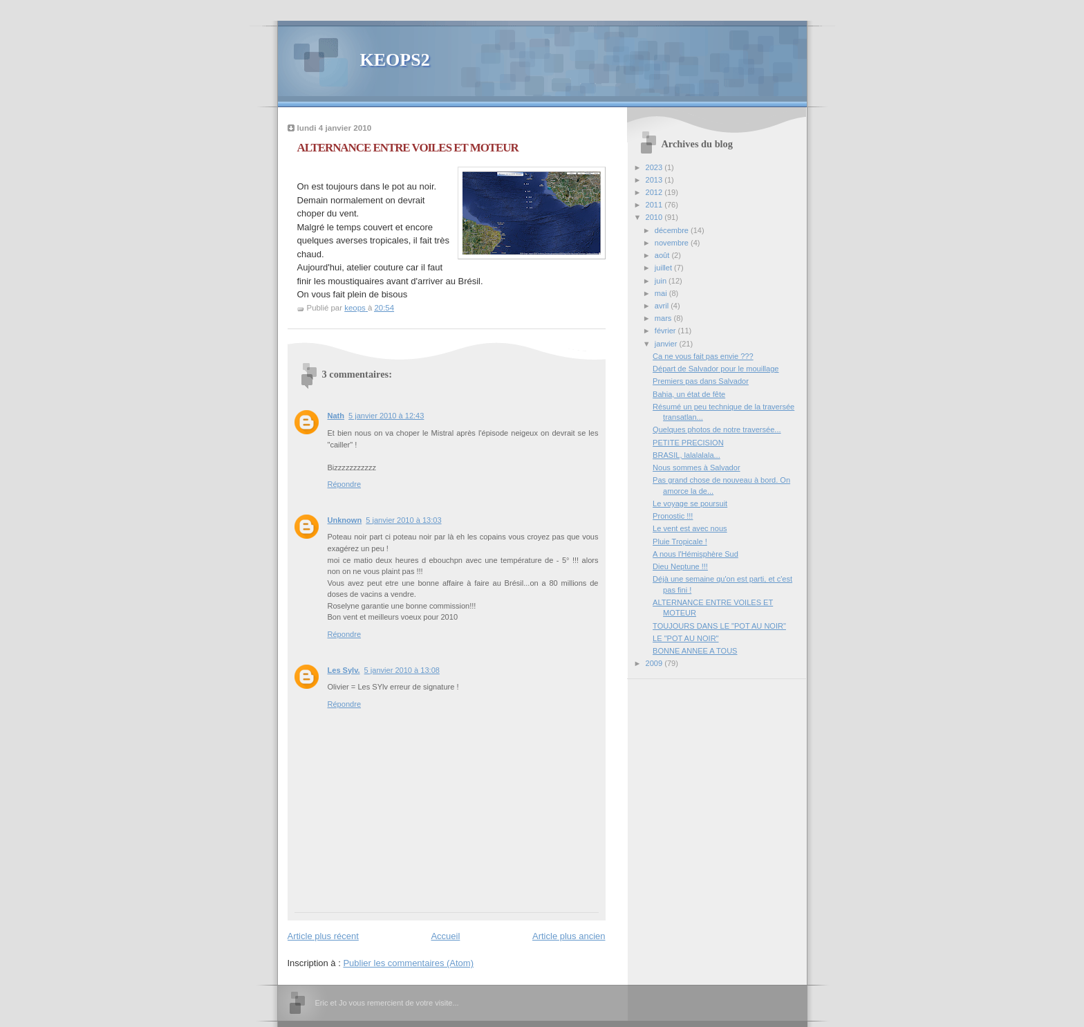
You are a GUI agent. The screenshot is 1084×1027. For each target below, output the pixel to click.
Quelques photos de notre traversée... (717, 429)
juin (662, 281)
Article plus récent (323, 936)
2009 (655, 663)
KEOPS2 (395, 60)
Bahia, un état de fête (689, 394)
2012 (655, 192)
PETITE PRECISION (688, 442)
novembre (673, 243)
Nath (336, 415)
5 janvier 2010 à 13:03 (403, 520)
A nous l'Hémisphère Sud (695, 554)
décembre (673, 230)
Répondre (345, 484)
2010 (655, 217)
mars (664, 318)
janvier (667, 344)
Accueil (445, 936)
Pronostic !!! (673, 516)
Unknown (345, 520)
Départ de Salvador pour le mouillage (715, 368)
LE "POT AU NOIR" (685, 638)
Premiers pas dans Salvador (701, 381)
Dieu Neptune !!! (680, 566)
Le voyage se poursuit (690, 503)
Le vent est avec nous (690, 528)
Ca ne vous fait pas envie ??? (703, 356)
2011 (655, 205)
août (663, 255)
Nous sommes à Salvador (696, 467)
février (666, 330)
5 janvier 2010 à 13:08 (402, 670)
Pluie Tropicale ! (680, 541)
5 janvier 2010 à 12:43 (386, 415)
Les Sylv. (344, 670)
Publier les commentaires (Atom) (408, 963)
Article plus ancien (569, 936)
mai (662, 293)
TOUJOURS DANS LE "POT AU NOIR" (719, 626)
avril (663, 306)
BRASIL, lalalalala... (686, 455)
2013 (655, 180)
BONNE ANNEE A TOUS (695, 651)
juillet (664, 267)
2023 (655, 167)
